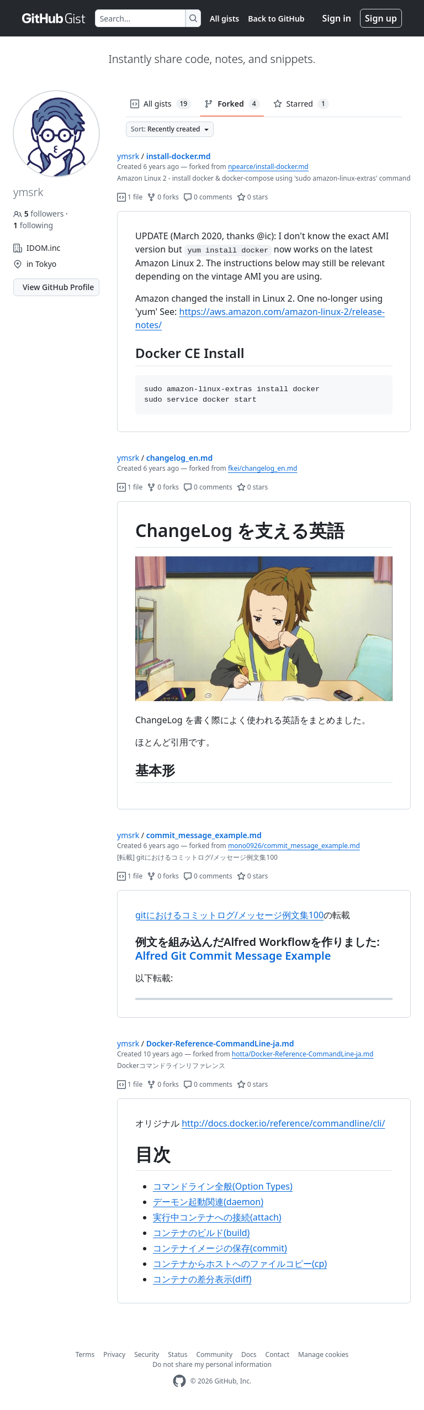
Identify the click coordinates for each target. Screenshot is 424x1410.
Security (146, 1354)
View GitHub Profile (58, 287)
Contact (277, 1354)
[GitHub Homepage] (179, 1381)
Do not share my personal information (212, 1364)
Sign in (336, 18)
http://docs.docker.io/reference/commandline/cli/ (283, 1123)
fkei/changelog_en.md (262, 468)
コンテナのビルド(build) (201, 1233)
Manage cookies (323, 1354)
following (33, 225)
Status (177, 1354)
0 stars (252, 197)
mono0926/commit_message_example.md (294, 845)
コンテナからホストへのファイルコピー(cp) (240, 1264)
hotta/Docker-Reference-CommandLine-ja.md (303, 1054)
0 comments (207, 197)
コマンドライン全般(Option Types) (223, 1186)
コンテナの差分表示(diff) (202, 1279)
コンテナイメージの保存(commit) (220, 1248)
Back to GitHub (276, 18)
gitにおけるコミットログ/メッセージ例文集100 (229, 915)
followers (39, 213)
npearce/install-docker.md (268, 166)
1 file (129, 197)
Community (214, 1354)
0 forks (163, 197)
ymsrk (128, 156)
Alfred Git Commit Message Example (233, 955)
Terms (85, 1354)
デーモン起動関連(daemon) (208, 1202)
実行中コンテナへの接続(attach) (217, 1217)
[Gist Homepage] (54, 18)
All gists (224, 18)
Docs (249, 1354)
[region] (264, 322)
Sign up (381, 18)
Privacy (114, 1354)
